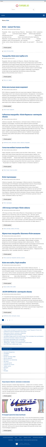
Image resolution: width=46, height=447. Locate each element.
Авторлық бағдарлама (9, 352)
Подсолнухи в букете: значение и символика (15, 333)
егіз (7, 80)
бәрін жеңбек (7, 286)
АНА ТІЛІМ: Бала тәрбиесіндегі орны (13, 344)
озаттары (8, 228)
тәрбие (10, 80)
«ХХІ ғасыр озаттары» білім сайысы (16, 208)
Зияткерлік (14, 142)
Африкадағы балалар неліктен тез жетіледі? (15, 341)
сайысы (12, 228)
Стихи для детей (8, 363)
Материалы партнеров (38, 437)
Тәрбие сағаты (7, 366)
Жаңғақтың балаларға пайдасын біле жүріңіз (15, 337)
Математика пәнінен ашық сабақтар (12, 179)
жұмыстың (8, 257)
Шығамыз (19, 257)
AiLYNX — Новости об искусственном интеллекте (24, 444)
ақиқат (5, 51)
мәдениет (12, 109)
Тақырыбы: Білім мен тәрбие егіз (15, 56)
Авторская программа (8, 437)
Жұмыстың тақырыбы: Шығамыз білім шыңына (21, 233)
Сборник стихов (27, 437)
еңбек (14, 286)
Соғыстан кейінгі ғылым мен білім (15, 148)
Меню (1, 1)
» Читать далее (7, 47)
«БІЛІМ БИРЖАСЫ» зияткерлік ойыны (17, 292)
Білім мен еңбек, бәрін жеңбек (14, 263)
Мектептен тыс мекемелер (10, 359)
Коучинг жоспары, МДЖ (9, 58)
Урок (16, 437)
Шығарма (6, 367)
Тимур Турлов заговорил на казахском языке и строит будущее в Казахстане (23, 330)
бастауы (9, 51)
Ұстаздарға (6, 353)
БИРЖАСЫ (6, 142)
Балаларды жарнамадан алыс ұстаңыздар (14, 339)
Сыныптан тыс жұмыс (9, 364)
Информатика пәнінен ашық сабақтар (12, 235)
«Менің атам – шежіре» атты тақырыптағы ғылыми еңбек (18, 342)
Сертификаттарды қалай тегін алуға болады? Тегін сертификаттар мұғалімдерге (23, 336)
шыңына (23, 257)
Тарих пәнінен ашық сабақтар (10, 89)
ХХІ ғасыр (17, 228)
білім (12, 51)
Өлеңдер (6, 370)
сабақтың (22, 142)
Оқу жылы (6, 361)
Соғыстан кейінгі (13, 170)
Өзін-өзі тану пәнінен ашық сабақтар (12, 29)
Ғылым (7, 109)
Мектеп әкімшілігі (8, 358)
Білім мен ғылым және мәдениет (15, 87)
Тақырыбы (27, 142)
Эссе (5, 369)
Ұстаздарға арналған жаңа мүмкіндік (13, 334)
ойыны (18, 142)
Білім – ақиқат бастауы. (11, 27)
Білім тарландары (9, 177)
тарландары (9, 202)
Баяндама (6, 355)
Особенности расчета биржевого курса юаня (15, 331)
